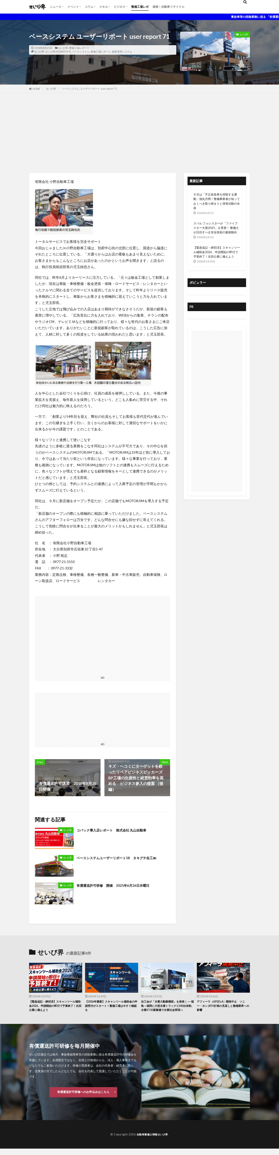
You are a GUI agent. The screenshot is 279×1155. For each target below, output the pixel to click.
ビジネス (119, 6)
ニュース (55, 6)
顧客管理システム (122, 51)
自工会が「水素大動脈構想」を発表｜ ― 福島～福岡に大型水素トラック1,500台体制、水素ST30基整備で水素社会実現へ (167, 1009)
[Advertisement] (139, 132)
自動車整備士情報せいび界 (152, 1141)
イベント (73, 6)
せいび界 (63, 47)
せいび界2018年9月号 (58, 51)
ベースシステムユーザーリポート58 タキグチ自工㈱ (123, 857)
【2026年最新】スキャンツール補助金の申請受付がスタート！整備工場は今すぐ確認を (111, 1006)
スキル (103, 6)
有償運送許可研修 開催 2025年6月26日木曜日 (119, 885)
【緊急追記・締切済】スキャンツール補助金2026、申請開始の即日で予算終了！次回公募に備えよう (216, 252)
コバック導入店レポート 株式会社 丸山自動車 (118, 830)
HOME (36, 88)
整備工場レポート (79, 47)
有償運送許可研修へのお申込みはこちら (83, 1098)
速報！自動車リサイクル (168, 6)
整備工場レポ (140, 6)
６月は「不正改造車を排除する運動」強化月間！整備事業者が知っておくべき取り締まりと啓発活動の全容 (216, 201)
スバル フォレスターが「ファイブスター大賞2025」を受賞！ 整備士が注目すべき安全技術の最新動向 (216, 227)
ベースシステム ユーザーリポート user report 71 (89, 88)
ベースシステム (81, 51)
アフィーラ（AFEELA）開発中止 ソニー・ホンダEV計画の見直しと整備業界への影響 (222, 1006)
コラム (89, 6)
